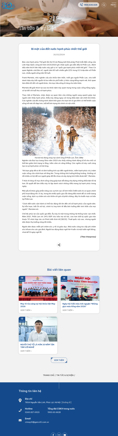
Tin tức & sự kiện (65, 375)
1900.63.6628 (54, 412)
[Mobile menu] (113, 5)
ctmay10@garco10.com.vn (37, 422)
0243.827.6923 (32, 412)
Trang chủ (48, 375)
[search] (104, 5)
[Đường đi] (66, 402)
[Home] (9, 5)
